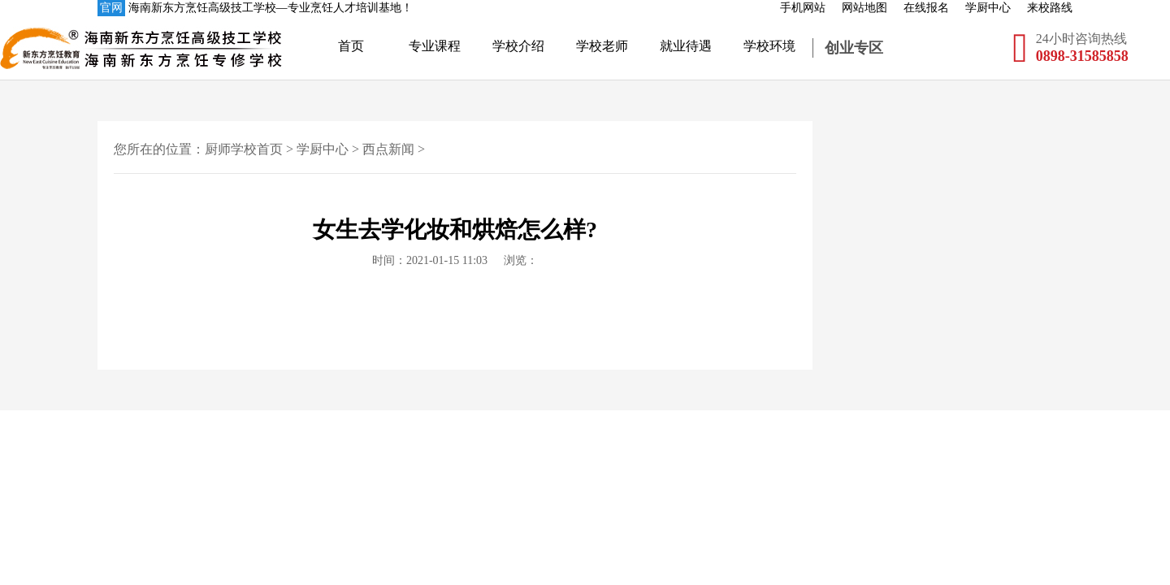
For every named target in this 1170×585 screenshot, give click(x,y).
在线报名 (926, 8)
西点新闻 (388, 149)
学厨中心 (988, 8)
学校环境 (769, 46)
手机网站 (803, 8)
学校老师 (602, 46)
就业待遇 (686, 46)
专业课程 (435, 46)
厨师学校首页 (244, 149)
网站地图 (864, 8)
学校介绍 (518, 46)
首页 (351, 46)
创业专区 (854, 48)
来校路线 (1049, 8)
